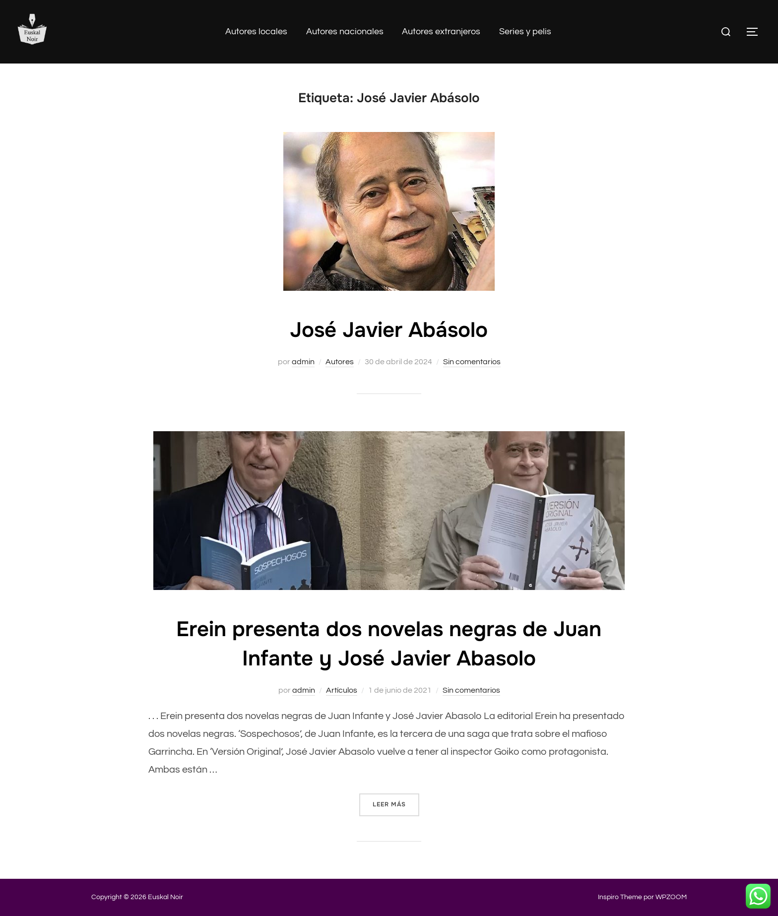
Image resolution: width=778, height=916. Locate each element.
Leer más (396, 803)
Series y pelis (525, 31)
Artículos (341, 690)
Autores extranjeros (441, 31)
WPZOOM (671, 897)
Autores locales (256, 31)
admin (303, 362)
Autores (339, 362)
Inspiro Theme (620, 897)
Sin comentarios (472, 362)
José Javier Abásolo (389, 330)
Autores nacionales (345, 31)
